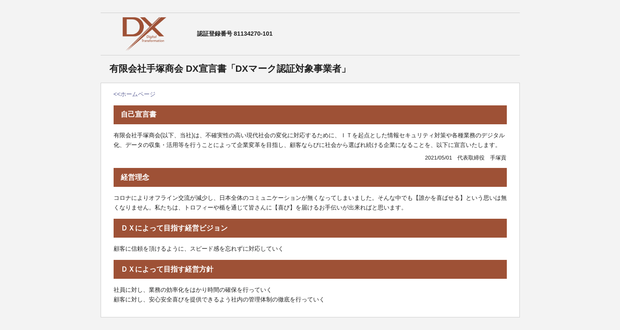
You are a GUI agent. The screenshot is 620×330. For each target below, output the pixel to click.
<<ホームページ (135, 94)
